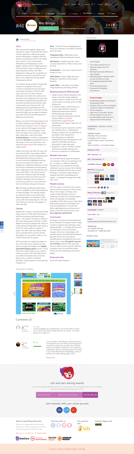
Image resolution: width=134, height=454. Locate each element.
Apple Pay (66, 121)
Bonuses (48, 13)
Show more (50, 358)
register (96, 4)
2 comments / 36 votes (110, 27)
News (112, 13)
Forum (73, 13)
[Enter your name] (46, 395)
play (50, 28)
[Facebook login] (59, 410)
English (101, 210)
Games (61, 13)
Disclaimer (53, 449)
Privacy (61, 449)
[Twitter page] (58, 425)
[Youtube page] (69, 425)
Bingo (24, 13)
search (82, 4)
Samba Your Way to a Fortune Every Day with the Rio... (109, 242)
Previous (14, 294)
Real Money (87, 13)
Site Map (82, 449)
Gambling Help (71, 449)
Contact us (29, 433)
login (111, 4)
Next (71, 294)
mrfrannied (25, 326)
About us (19, 433)
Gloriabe (24, 343)
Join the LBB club (90, 395)
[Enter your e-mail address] (69, 395)
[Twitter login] (66, 410)
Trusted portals (40, 433)
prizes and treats (30, 144)
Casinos (37, 13)
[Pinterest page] (64, 425)
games (33, 251)
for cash (34, 181)
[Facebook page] (53, 425)
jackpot (57, 203)
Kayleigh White (24, 39)
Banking (99, 13)
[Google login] (74, 410)
